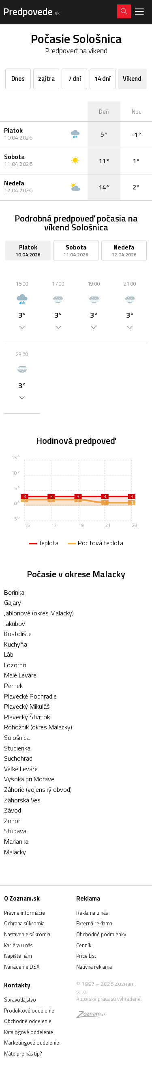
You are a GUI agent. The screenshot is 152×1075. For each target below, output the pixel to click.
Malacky (15, 852)
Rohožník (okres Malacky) (38, 727)
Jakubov (14, 623)
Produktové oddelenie (29, 1010)
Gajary (12, 602)
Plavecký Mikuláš (26, 706)
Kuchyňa (15, 644)
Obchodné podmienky (101, 934)
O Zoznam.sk (22, 898)
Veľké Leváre (21, 769)
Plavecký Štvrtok (27, 717)
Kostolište (18, 634)
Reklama (88, 898)
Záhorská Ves (22, 800)
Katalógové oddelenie (28, 1032)
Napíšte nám (18, 956)
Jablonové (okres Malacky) (39, 613)
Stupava (15, 831)
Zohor (12, 821)
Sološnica (17, 737)
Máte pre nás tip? (23, 1053)
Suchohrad (18, 758)
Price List (86, 956)
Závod (12, 810)
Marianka (16, 841)
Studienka (17, 748)
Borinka (14, 592)
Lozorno (15, 665)
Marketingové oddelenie (31, 1042)
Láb (8, 654)
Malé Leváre (20, 675)
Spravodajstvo (20, 999)
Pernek (13, 685)
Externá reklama (94, 923)
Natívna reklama (94, 967)
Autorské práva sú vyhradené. (109, 999)
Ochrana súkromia (24, 923)
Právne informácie (24, 913)
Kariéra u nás (18, 945)
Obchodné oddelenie (27, 1021)
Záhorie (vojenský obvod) (38, 789)
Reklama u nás (92, 913)
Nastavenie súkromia (27, 934)
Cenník (83, 945)
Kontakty (17, 985)
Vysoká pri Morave (29, 779)
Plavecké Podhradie (30, 696)
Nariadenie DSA (22, 967)
